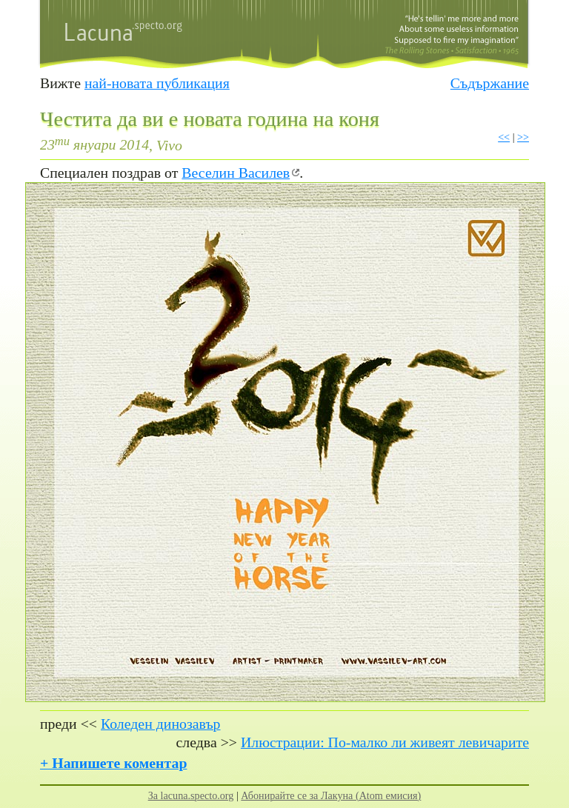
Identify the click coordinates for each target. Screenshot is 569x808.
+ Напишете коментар (113, 763)
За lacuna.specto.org (191, 795)
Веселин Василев (236, 172)
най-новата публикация (157, 83)
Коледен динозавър (161, 723)
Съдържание (489, 83)
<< (504, 137)
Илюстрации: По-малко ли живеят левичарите (385, 742)
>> (523, 137)
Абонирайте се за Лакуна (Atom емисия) (331, 795)
